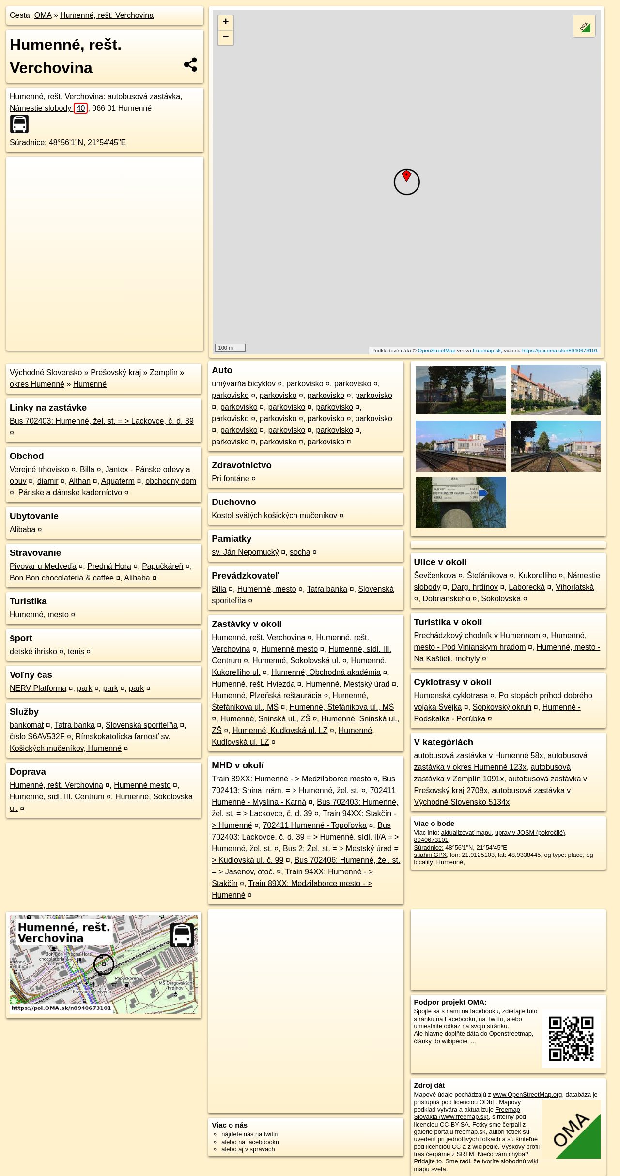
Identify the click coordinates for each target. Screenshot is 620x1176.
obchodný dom (170, 481)
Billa (87, 469)
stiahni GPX (430, 854)
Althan (80, 481)
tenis (76, 651)
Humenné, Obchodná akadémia (326, 672)
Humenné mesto (142, 785)
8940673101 (431, 839)
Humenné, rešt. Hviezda (253, 684)
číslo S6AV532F (37, 737)
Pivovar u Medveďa (43, 566)
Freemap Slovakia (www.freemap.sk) (467, 1113)
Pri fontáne (230, 478)
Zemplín (164, 372)
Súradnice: (28, 142)
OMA (43, 15)
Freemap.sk (487, 350)
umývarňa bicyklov (244, 384)
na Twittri (491, 1019)
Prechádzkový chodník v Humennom (477, 635)
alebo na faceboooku (250, 1141)
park (84, 688)
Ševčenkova (435, 575)
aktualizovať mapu (466, 832)
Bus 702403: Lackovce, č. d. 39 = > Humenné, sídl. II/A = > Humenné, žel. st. (305, 837)
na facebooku (480, 1011)
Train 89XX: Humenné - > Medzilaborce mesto (291, 779)
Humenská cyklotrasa (451, 695)
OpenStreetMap (437, 350)
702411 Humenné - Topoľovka (315, 825)
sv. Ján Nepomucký (245, 552)
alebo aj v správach (248, 1149)
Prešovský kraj (116, 372)
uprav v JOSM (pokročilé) (530, 832)
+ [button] (226, 22)
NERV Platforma (38, 688)
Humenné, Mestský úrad (347, 684)
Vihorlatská (575, 587)
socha (300, 552)
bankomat (27, 725)
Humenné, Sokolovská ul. (296, 661)
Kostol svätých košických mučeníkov (274, 515)
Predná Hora (109, 566)
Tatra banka (74, 725)
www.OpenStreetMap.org (527, 1094)
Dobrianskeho (446, 599)
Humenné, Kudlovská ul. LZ (280, 730)
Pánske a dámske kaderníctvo (70, 493)
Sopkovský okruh (502, 707)
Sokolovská (501, 599)
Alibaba (22, 529)
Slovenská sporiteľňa (142, 725)
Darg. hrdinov (474, 587)
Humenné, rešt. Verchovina (107, 15)
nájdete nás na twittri (249, 1134)
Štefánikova (487, 575)
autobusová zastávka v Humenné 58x (478, 755)
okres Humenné (37, 384)
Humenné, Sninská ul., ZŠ (265, 719)
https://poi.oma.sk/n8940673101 (560, 350)
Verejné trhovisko (39, 469)
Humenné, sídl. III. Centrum (57, 797)
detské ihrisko (33, 651)
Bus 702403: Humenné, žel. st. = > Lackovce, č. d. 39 (102, 421)
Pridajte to (428, 1161)
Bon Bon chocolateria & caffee (62, 578)
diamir (48, 481)
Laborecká (527, 587)
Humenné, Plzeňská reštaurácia (267, 695)
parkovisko (304, 384)
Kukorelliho (537, 575)
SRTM (465, 1154)
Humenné (90, 384)
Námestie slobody (49, 108)
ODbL (488, 1102)
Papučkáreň (162, 566)
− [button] (226, 38)
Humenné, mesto (39, 615)
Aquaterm (118, 481)
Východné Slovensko (46, 372)
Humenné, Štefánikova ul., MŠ (341, 707)
